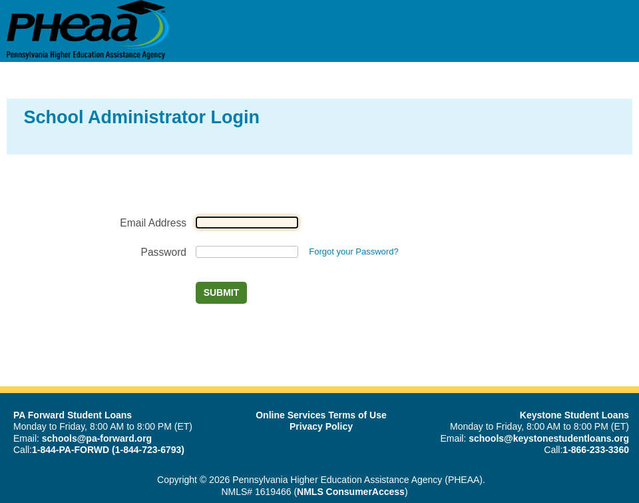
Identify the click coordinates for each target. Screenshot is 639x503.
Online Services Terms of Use (321, 415)
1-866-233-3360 (595, 449)
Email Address (153, 223)
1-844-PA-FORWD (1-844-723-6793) (108, 449)
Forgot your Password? (353, 251)
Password (163, 252)
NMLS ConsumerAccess (351, 491)
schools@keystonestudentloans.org (549, 438)
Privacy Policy (321, 426)
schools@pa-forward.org (97, 438)
